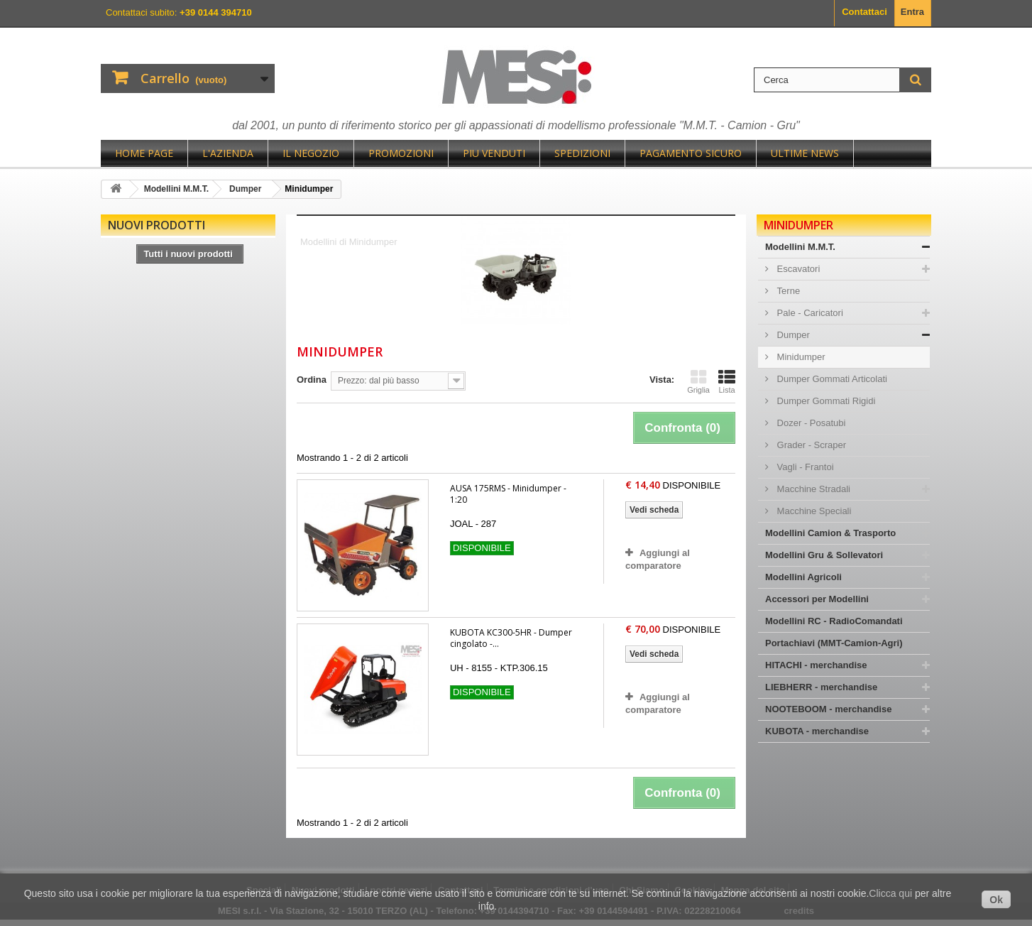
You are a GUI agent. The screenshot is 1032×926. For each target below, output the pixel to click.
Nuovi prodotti (156, 225)
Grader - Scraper (810, 445)
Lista (726, 381)
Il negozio (310, 153)
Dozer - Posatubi (809, 423)
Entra (912, 11)
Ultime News (805, 153)
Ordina (311, 379)
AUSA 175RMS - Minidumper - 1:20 (508, 494)
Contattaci (864, 11)
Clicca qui (890, 893)
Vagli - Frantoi (804, 467)
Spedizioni (582, 153)
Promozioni (401, 153)
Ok (996, 899)
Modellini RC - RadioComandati (834, 621)
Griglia (698, 381)
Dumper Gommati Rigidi (824, 401)
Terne (787, 290)
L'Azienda (227, 153)
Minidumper (799, 357)
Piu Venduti (494, 153)
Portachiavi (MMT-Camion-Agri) (834, 643)
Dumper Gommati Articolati (830, 379)
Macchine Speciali (812, 511)
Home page (144, 153)
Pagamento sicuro (690, 153)
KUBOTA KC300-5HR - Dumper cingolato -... (511, 638)
